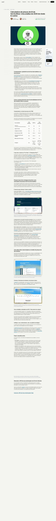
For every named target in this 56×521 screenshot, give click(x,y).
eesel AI (16, 282)
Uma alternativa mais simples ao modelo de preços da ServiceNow (7, 65)
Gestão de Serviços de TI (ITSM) (26, 93)
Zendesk (28, 283)
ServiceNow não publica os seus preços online (33, 191)
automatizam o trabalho (32, 155)
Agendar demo (48, 64)
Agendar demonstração (43, 1)
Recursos (36, 1)
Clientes (32, 1)
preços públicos (28, 57)
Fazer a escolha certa (6, 68)
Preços (29, 1)
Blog (11, 9)
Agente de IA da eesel (18, 327)
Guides (13, 9)
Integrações (24, 1)
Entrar (49, 1)
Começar (52, 1)
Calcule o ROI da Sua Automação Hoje (7, 74)
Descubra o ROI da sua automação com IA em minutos (7, 71)
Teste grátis (49, 60)
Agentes (19, 1)
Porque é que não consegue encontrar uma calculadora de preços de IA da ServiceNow (7, 60)
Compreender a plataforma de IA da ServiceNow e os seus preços (7, 50)
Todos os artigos (6, 9)
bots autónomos (22, 163)
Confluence (38, 328)
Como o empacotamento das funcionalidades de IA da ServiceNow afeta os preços (7, 55)
